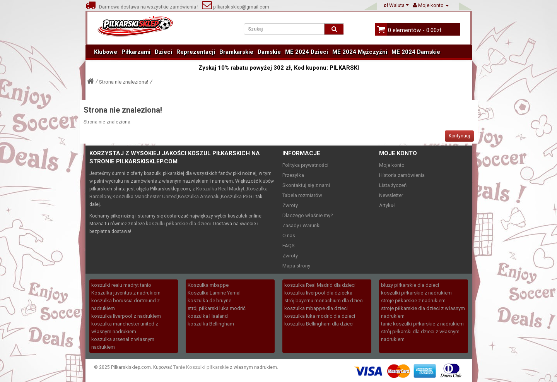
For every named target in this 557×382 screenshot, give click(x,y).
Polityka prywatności (305, 165)
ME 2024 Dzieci (306, 51)
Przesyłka (293, 175)
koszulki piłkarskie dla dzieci (178, 223)
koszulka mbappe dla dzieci (316, 308)
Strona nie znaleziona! (123, 82)
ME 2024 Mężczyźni (359, 51)
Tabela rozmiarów (302, 195)
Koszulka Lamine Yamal (214, 293)
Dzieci (163, 51)
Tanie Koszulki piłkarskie (201, 367)
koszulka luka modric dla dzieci (319, 316)
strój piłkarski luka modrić (217, 308)
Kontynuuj (459, 136)
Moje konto (392, 165)
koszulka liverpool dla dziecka (318, 293)
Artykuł (387, 205)
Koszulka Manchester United (145, 196)
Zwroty (290, 205)
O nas (288, 235)
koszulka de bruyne (209, 300)
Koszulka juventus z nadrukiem (126, 293)
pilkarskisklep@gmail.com (235, 7)
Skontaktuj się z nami (306, 185)
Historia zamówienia (402, 175)
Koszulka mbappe (208, 285)
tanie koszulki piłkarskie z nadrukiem (422, 324)
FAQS (288, 245)
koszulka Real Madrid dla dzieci (319, 285)
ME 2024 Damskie (415, 51)
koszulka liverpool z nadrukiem (126, 316)
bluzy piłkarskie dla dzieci (410, 285)
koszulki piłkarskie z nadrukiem (416, 293)
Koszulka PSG (236, 196)
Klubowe (105, 51)
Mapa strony (296, 266)
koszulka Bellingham (211, 324)
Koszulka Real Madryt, (221, 189)
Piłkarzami (135, 51)
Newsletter (391, 195)
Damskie (269, 51)
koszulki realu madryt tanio (121, 285)
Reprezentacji (195, 51)
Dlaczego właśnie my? (307, 215)
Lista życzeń (393, 185)
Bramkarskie (236, 51)
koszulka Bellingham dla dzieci (319, 324)
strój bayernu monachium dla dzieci (324, 300)
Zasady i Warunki (301, 225)
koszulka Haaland (208, 316)
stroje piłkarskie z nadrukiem (413, 300)
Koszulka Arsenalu (199, 196)
